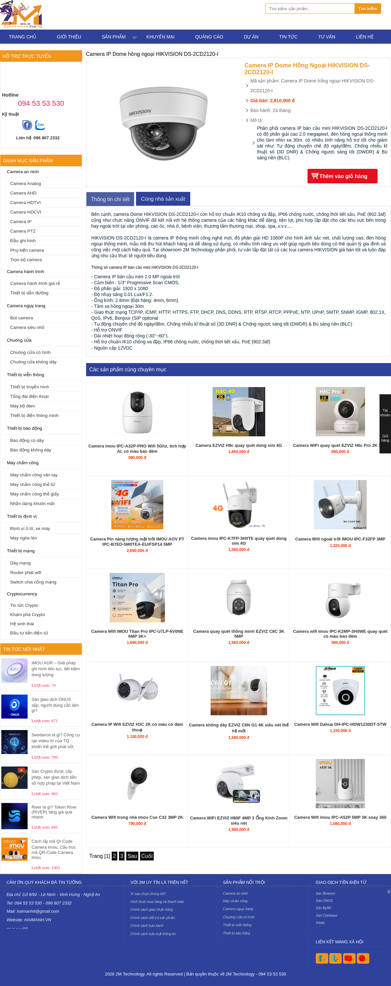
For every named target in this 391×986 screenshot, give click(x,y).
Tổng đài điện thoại (29, 396)
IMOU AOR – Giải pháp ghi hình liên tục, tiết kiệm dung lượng (56, 668)
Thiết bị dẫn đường (29, 292)
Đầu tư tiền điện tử (29, 633)
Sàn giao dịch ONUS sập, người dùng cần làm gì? (55, 705)
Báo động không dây (30, 449)
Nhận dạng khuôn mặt (32, 503)
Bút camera (21, 317)
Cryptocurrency (22, 593)
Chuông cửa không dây (33, 361)
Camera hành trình (25, 271)
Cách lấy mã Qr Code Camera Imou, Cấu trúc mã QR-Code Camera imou (54, 849)
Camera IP (21, 221)
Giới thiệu (69, 36)
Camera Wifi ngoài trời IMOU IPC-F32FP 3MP (340, 539)
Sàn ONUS (324, 901)
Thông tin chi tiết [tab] (110, 199)
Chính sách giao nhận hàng (151, 909)
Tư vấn (326, 36)
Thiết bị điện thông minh (34, 415)
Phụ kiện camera (27, 250)
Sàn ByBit (323, 908)
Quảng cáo (209, 36)
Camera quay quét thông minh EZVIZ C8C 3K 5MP (238, 634)
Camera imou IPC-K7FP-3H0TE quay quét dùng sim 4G (239, 541)
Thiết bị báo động (24, 428)
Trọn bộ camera (26, 259)
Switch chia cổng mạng (33, 582)
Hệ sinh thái (22, 623)
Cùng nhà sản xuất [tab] (163, 199)
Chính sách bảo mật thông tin (153, 934)
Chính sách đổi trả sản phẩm (152, 918)
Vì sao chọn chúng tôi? (148, 894)
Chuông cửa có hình (30, 352)
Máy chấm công (22, 462)
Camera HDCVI (25, 212)
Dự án (251, 36)
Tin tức (288, 36)
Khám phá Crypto (27, 614)
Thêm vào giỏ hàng (343, 176)
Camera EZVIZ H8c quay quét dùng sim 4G (239, 445)
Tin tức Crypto (24, 605)
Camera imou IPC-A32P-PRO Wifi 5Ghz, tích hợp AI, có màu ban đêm (137, 449)
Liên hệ (364, 36)
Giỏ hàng (385, 438)
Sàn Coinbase (326, 915)
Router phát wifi (25, 572)
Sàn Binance (325, 893)
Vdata (320, 923)
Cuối (146, 856)
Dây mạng (20, 563)
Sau (132, 856)
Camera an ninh (23, 171)
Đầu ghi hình (23, 240)
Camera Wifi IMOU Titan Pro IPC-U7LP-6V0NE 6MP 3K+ (137, 634)
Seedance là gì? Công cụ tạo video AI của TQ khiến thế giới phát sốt (56, 740)
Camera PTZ (23, 231)
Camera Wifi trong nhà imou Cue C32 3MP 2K (137, 817)
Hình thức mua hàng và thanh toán (157, 902)
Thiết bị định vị (22, 516)
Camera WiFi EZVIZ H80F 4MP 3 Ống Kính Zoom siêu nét (239, 820)
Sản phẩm (114, 36)
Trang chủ (22, 36)
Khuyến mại (160, 36)
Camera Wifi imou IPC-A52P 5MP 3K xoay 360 (340, 817)
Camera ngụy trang (26, 305)
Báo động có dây (27, 440)
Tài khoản (385, 412)
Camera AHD (23, 193)
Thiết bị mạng (20, 550)
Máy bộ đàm (22, 405)
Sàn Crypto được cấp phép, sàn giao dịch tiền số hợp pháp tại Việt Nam (56, 777)
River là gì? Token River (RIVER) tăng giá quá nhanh (54, 812)
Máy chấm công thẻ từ (32, 484)
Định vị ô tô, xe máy (30, 528)
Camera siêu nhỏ (27, 327)
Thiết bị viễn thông (25, 374)
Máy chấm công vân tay (34, 474)
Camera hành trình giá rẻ (35, 283)
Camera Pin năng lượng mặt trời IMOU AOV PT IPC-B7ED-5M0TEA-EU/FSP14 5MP (137, 542)
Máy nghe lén (23, 538)
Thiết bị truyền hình (29, 386)
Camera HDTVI (25, 202)
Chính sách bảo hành (146, 926)
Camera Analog (25, 183)
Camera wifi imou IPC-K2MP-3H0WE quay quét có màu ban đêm (340, 634)
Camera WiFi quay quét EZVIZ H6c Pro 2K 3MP (340, 445)
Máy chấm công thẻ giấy (34, 494)
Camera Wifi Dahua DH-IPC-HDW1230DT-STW (340, 724)
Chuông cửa (19, 340)
